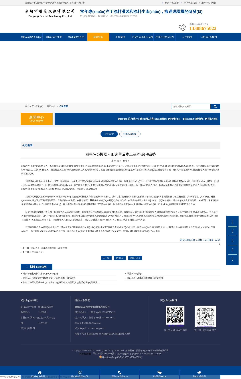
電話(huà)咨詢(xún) (119, 376)
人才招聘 (42, 323)
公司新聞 (63, 106)
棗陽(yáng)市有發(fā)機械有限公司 (152, 350)
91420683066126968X (151, 354)
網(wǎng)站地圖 (207, 3)
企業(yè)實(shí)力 (46, 317)
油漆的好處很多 (134, 273)
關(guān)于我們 (28, 307)
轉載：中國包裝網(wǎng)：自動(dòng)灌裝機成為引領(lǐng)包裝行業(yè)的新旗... (61, 282)
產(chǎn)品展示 (45, 307)
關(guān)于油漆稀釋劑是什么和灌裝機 (49, 248)
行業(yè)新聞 (129, 134)
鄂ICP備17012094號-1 (104, 353)
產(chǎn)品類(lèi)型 (79, 376)
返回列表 (135, 258)
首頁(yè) (39, 106)
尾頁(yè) (119, 258)
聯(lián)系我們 (189, 3)
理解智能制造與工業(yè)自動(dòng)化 (40, 273)
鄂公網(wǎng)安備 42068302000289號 (122, 357)
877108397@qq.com (91, 323)
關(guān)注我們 (170, 3)
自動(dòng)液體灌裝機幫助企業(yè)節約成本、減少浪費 (49, 278)
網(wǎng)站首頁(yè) (39, 376)
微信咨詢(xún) (159, 376)
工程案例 (42, 312)
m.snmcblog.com (96, 328)
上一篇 (106, 258)
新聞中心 (51, 106)
